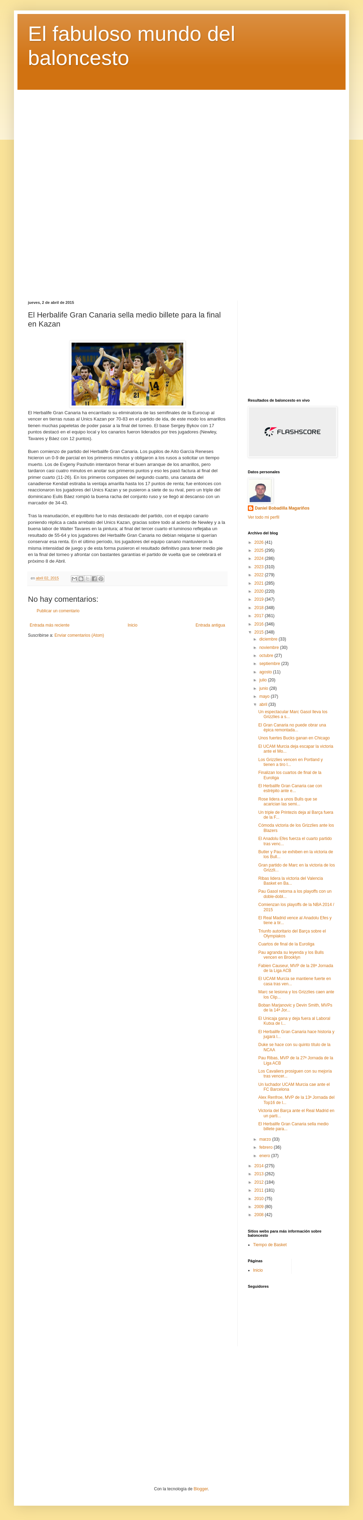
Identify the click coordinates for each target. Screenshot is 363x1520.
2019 (259, 599)
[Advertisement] (181, 190)
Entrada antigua (210, 625)
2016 (259, 624)
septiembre (270, 663)
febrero (266, 1147)
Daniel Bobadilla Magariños (282, 508)
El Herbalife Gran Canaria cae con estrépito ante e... (290, 788)
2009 (259, 1206)
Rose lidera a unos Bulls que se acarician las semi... (287, 801)
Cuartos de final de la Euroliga (286, 944)
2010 (259, 1198)
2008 (259, 1214)
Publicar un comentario (58, 610)
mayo (265, 696)
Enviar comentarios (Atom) (79, 635)
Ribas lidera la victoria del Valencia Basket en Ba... (290, 881)
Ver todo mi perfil (263, 517)
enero (265, 1155)
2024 (259, 558)
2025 (259, 550)
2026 (259, 542)
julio (263, 680)
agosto (266, 672)
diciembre (269, 639)
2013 (259, 1173)
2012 (259, 1182)
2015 (259, 632)
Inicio (133, 625)
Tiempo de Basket (270, 1244)
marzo (265, 1139)
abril (263, 704)
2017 (259, 615)
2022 (259, 574)
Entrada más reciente (49, 625)
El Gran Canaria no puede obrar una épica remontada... (292, 727)
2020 (259, 591)
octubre (266, 655)
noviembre (269, 647)
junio (264, 688)
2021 (259, 583)
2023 (259, 566)
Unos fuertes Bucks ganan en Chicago (294, 738)
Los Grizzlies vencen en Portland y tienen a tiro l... (290, 762)
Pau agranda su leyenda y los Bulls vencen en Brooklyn (291, 955)
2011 (259, 1190)
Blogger (201, 1488)
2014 (259, 1165)
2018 (259, 607)
